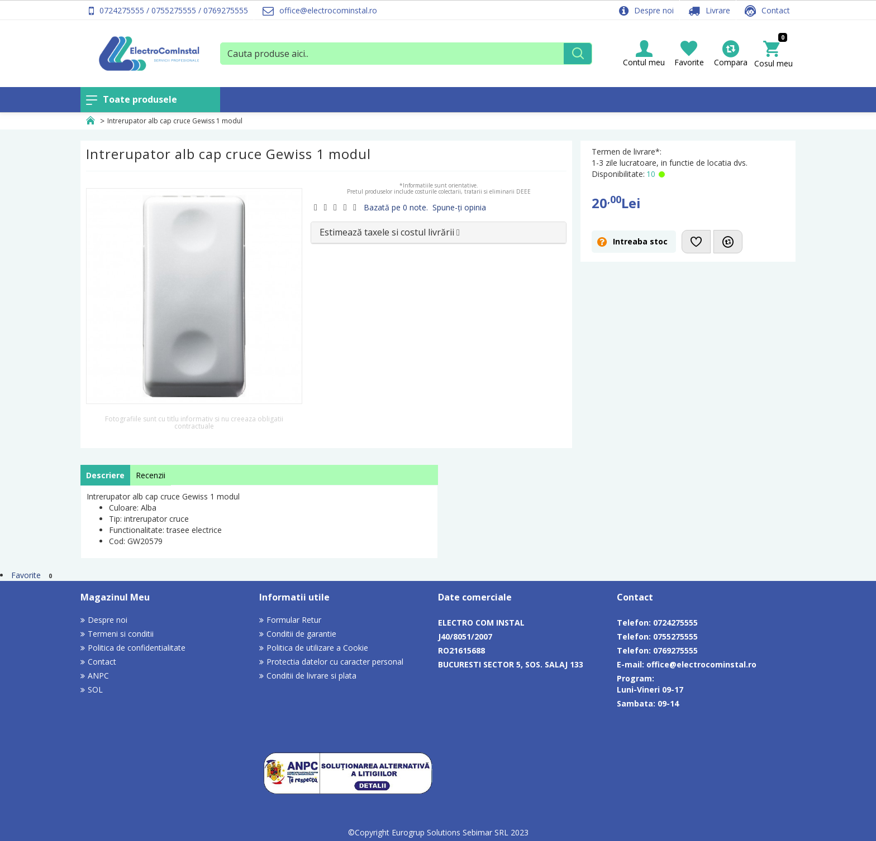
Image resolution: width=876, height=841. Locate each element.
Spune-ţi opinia (459, 207)
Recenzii (150, 475)
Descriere (105, 475)
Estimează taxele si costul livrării (390, 232)
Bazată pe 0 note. (396, 207)
